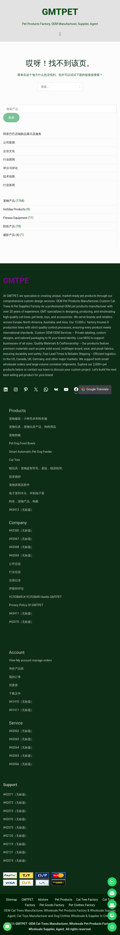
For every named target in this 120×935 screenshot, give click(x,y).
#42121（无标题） (15, 852)
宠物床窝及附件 (19, 484)
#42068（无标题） (21, 547)
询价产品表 (16, 668)
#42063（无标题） (21, 739)
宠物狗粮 (15, 435)
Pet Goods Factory (51, 905)
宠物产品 (9, 200)
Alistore (43, 899)
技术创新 (9, 176)
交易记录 (15, 580)
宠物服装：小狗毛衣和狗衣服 (28, 418)
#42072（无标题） (15, 802)
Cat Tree (14, 460)
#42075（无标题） (15, 827)
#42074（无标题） (15, 860)
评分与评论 (10, 168)
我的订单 (15, 677)
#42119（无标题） (15, 844)
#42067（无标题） (21, 539)
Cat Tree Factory (87, 899)
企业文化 (9, 151)
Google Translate (94, 389)
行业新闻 (9, 159)
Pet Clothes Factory (82, 905)
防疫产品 (9, 226)
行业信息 (15, 572)
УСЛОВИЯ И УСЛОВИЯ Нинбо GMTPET (35, 597)
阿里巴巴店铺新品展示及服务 (22, 134)
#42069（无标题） (21, 555)
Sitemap (11, 899)
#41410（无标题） (21, 701)
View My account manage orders (30, 660)
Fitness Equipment (15, 218)
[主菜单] (60, 34)
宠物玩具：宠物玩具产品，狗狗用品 (32, 426)
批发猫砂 (15, 476)
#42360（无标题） (21, 530)
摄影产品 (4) (11, 235)
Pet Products (63, 899)
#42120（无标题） (15, 835)
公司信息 (15, 563)
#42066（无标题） (21, 764)
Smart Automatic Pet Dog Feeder (30, 451)
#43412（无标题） (21, 509)
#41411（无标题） (21, 710)
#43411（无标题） (21, 613)
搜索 (11, 117)
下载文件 (15, 693)
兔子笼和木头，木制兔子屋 (26, 493)
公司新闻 (9, 142)
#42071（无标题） (15, 794)
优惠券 (13, 685)
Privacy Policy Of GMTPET (26, 605)
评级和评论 (16, 588)
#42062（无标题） (21, 731)
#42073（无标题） (15, 811)
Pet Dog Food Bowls (22, 443)
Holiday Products (14, 209)
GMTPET (60, 11)
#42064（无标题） (21, 747)
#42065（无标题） (21, 755)
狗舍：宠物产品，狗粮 (23, 501)
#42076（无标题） (15, 819)
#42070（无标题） (21, 621)
